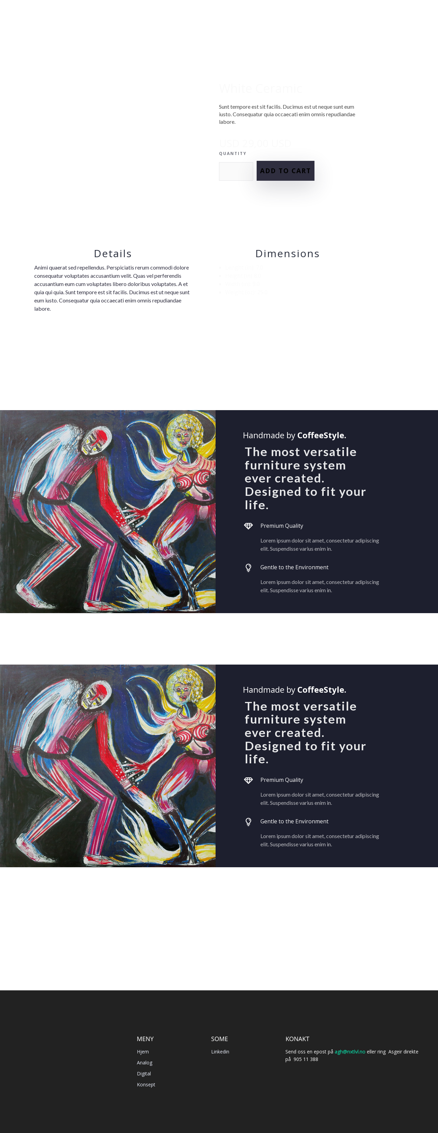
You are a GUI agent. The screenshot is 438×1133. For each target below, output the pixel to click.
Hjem (143, 1051)
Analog (144, 1062)
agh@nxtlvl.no (350, 1051)
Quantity (233, 153)
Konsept (146, 1084)
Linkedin (220, 1051)
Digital (144, 1073)
